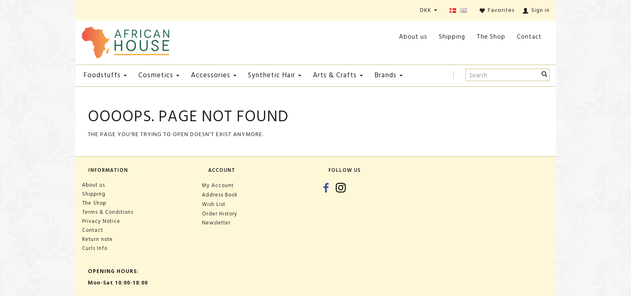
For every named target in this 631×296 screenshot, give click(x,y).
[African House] (126, 41)
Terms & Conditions (107, 212)
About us (413, 37)
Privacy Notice (101, 221)
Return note (97, 239)
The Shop (491, 37)
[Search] (545, 75)
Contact (529, 37)
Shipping (452, 37)
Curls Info (95, 248)
